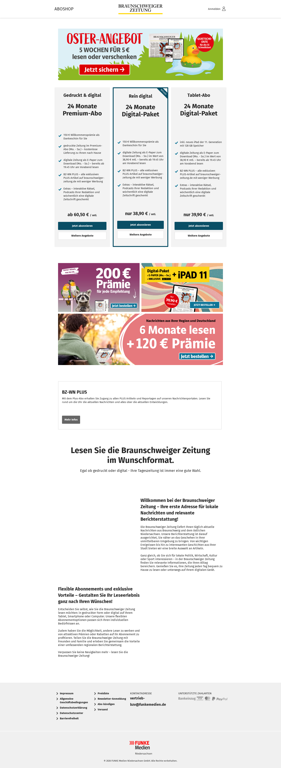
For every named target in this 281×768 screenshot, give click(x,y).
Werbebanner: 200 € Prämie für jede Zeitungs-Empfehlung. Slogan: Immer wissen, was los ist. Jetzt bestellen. (99, 288)
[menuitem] (212, 9)
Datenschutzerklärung (73, 707)
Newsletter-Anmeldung (112, 698)
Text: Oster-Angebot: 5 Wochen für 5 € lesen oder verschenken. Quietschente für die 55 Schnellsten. (140, 55)
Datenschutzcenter (71, 713)
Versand (103, 709)
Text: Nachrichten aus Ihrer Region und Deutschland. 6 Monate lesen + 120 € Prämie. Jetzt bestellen (140, 340)
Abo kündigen (106, 704)
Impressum (66, 693)
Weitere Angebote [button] (82, 235)
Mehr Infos (71, 419)
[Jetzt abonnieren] (59, 125)
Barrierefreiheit (69, 718)
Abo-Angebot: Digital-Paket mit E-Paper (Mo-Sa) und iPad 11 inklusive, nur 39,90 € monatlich (182, 288)
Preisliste (103, 693)
